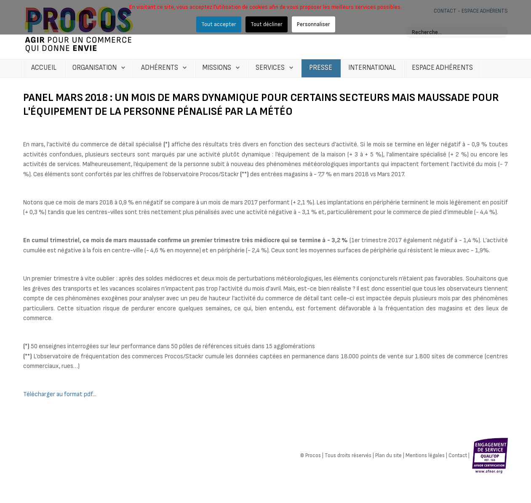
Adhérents (159, 68)
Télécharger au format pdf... (59, 394)
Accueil (43, 68)
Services (270, 68)
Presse (320, 68)
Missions (217, 68)
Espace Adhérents (442, 68)
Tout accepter (218, 24)
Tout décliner (267, 24)
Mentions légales (425, 455)
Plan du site (388, 455)
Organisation (94, 68)
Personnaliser (313, 24)
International (372, 68)
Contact (457, 455)
